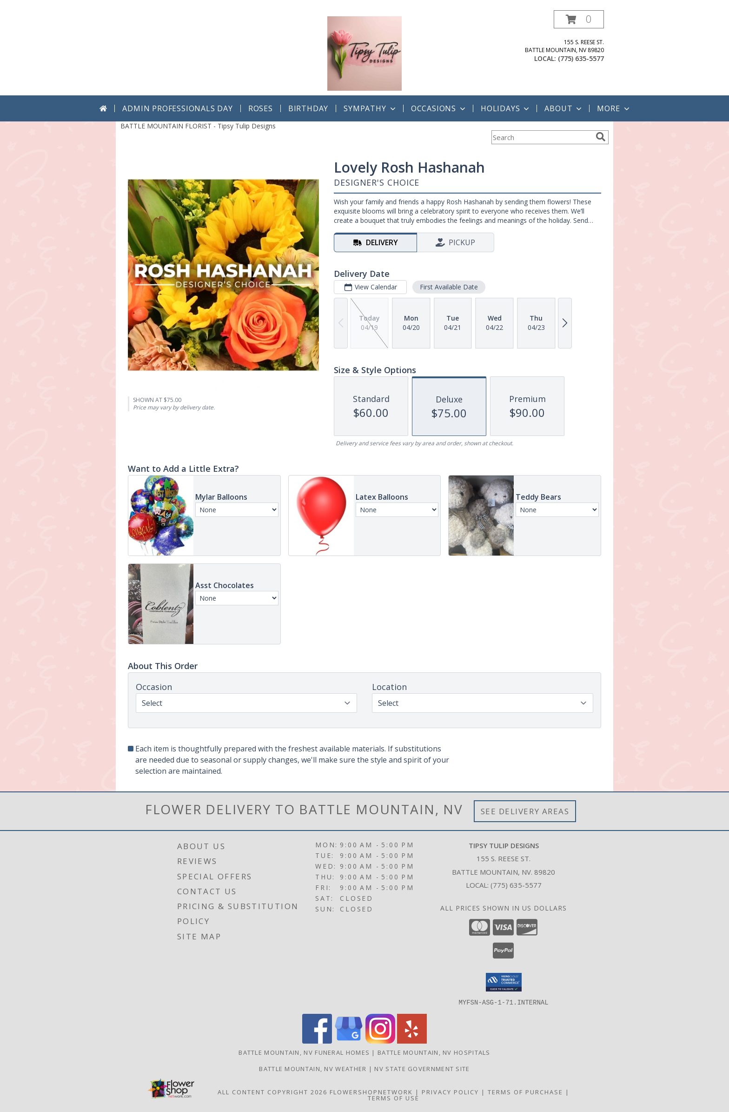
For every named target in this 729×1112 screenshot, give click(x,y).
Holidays (506, 108)
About (563, 108)
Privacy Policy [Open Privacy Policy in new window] (450, 1091)
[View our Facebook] (317, 1040)
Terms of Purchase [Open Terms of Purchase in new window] (525, 1091)
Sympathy (370, 108)
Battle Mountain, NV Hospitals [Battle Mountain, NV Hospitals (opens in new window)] (434, 1052)
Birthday (308, 108)
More (614, 108)
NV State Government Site (422, 1068)
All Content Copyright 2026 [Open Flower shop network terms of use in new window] (272, 1091)
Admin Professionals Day (177, 108)
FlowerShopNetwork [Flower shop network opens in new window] (371, 1091)
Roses (260, 108)
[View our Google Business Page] (349, 1040)
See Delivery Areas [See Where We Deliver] (525, 811)
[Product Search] (541, 137)
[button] (579, 19)
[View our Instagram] (380, 1040)
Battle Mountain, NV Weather (312, 1068)
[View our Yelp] (412, 1040)
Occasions (439, 108)
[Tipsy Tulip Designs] (364, 52)
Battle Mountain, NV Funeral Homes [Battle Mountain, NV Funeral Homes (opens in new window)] (304, 1052)
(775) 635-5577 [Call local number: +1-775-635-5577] (581, 58)
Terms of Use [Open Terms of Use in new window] (393, 1097)
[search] (600, 137)
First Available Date (449, 286)
